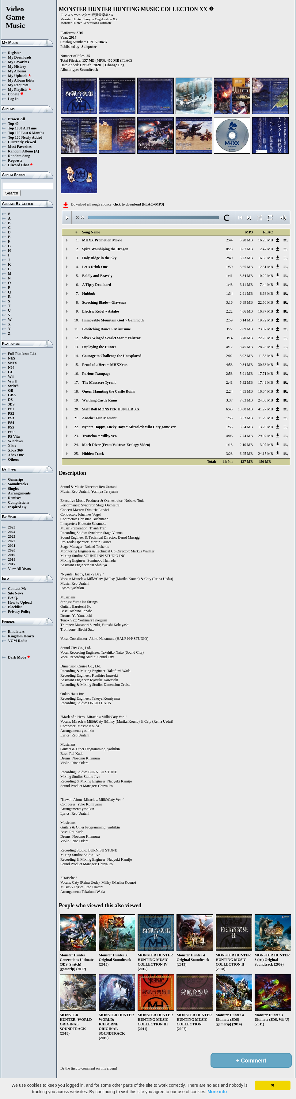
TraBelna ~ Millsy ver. (99, 436)
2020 (11, 550)
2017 (11, 564)
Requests (15, 160)
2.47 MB (266, 249)
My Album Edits (21, 80)
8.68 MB (266, 293)
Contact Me (17, 588)
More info (217, 1091)
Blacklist (15, 607)
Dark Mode (19, 657)
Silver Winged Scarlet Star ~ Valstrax (111, 338)
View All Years (19, 569)
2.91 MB (246, 293)
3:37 (229, 400)
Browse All (16, 119)
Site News (15, 593)
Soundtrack (89, 69)
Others (13, 459)
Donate (16, 94)
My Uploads (19, 76)
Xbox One (16, 455)
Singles (13, 488)
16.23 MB (265, 240)
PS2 (11, 413)
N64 (11, 367)
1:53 (229, 418)
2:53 (229, 373)
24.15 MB (265, 454)
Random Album (20, 151)
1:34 (229, 293)
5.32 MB (246, 382)
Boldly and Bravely (97, 276)
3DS (11, 404)
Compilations (18, 502)
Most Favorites (20, 146)
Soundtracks (18, 484)
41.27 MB (265, 409)
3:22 (229, 329)
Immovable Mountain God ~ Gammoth (113, 320)
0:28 (229, 249)
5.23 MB (246, 258)
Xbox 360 (15, 450)
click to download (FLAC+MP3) (138, 204)
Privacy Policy (19, 611)
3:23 (229, 454)
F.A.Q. (13, 598)
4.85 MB (246, 391)
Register (14, 53)
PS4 (11, 423)
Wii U (12, 381)
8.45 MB (246, 347)
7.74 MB (246, 436)
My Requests (18, 85)
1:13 (229, 445)
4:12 (229, 347)
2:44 (229, 240)
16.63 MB (265, 258)
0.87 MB (246, 249)
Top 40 (13, 123)
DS (10, 400)
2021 (11, 546)
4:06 (229, 436)
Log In (13, 99)
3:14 (229, 338)
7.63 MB (246, 400)
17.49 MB (265, 382)
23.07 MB (265, 329)
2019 (11, 555)
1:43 (229, 284)
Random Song (19, 156)
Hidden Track (93, 454)
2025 (11, 527)
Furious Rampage (96, 373)
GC (10, 372)
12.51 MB (265, 267)
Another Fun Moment (99, 418)
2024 (11, 532)
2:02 (229, 356)
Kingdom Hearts (21, 636)
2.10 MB (246, 445)
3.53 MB (246, 418)
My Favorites (18, 62)
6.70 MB (246, 338)
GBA (12, 395)
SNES (12, 363)
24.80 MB (265, 400)
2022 (11, 541)
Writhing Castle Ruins (99, 400)
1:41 (229, 276)
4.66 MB (246, 311)
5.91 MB (246, 373)
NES (11, 358)
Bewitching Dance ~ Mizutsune (106, 329)
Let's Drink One (95, 267)
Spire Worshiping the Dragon (105, 249)
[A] (36, 151)
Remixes (14, 498)
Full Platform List (22, 354)
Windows (15, 441)
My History (17, 66)
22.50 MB (265, 302)
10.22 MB (265, 276)
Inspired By (17, 507)
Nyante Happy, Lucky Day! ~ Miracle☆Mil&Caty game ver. (129, 427)
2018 (11, 559)
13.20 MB (265, 427)
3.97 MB (266, 445)
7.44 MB (266, 284)
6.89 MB (246, 302)
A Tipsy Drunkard (96, 284)
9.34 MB (246, 365)
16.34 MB (265, 391)
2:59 (229, 320)
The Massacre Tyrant (99, 382)
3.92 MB (246, 356)
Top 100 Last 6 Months (26, 133)
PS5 (11, 427)
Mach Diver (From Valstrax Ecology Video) (116, 445)
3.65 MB (246, 267)
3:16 (229, 302)
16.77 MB (265, 311)
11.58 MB (265, 356)
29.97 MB (265, 436)
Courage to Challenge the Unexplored (111, 356)
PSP (11, 432)
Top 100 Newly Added (25, 137)
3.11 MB (246, 284)
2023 (11, 536)
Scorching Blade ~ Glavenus (104, 302)
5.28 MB (246, 240)
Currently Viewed (22, 142)
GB (10, 390)
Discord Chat (20, 165)
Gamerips (16, 479)
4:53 (229, 365)
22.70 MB (265, 338)
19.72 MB (265, 320)
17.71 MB (265, 373)
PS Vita (14, 436)
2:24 (229, 391)
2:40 (229, 258)
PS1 (11, 409)
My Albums (17, 71)
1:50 (229, 267)
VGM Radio (17, 641)
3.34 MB (246, 276)
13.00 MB (245, 409)
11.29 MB (265, 418)
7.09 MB (246, 329)
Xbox (12, 446)
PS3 (11, 418)
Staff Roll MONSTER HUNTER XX (110, 409)
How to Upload (20, 602)
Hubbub (88, 293)
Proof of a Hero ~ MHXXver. (104, 365)
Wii (10, 377)
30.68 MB (265, 365)
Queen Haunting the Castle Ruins (108, 391)
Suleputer (89, 46)
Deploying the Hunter (99, 347)
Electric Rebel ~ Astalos (100, 311)
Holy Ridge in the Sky (99, 258)
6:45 (229, 409)
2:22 (229, 311)
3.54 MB (246, 427)
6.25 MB (246, 454)
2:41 (229, 382)
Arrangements (19, 493)
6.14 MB (246, 320)
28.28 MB (265, 347)
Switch (13, 386)
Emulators (16, 631)
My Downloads (20, 57)
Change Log (114, 65)
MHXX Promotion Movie (102, 240)
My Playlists (20, 89)
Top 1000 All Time (22, 128)
